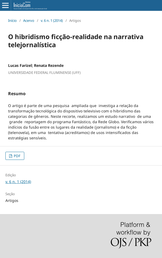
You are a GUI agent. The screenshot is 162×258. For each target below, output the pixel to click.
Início (12, 20)
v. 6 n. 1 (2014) (52, 20)
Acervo (28, 20)
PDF (16, 155)
